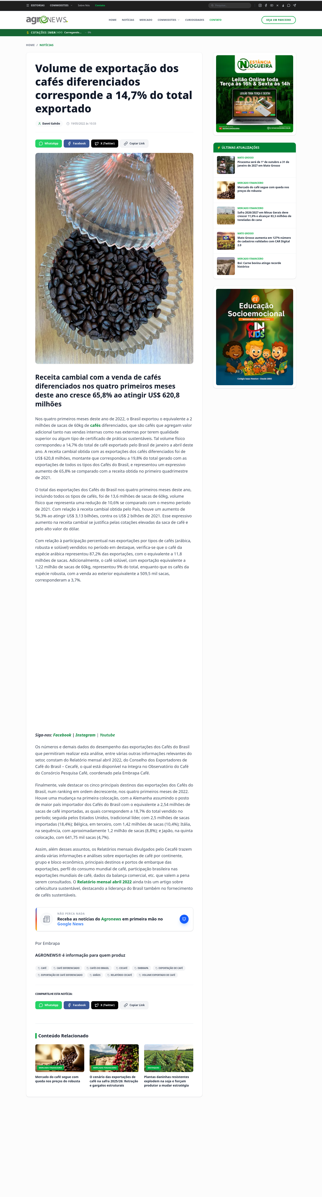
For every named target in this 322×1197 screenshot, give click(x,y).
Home (113, 19)
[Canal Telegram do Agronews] (294, 5)
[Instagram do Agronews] (260, 5)
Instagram (85, 735)
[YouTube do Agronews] (271, 5)
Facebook (76, 144)
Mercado (146, 19)
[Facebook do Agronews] (265, 5)
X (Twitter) (105, 144)
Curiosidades (194, 19)
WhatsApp (48, 144)
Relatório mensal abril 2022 (104, 881)
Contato (100, 5)
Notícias (128, 19)
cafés (96, 425)
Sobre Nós (84, 5)
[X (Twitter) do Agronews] (277, 5)
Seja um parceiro (278, 19)
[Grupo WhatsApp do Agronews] (288, 5)
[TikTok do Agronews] (283, 5)
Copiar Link (134, 144)
